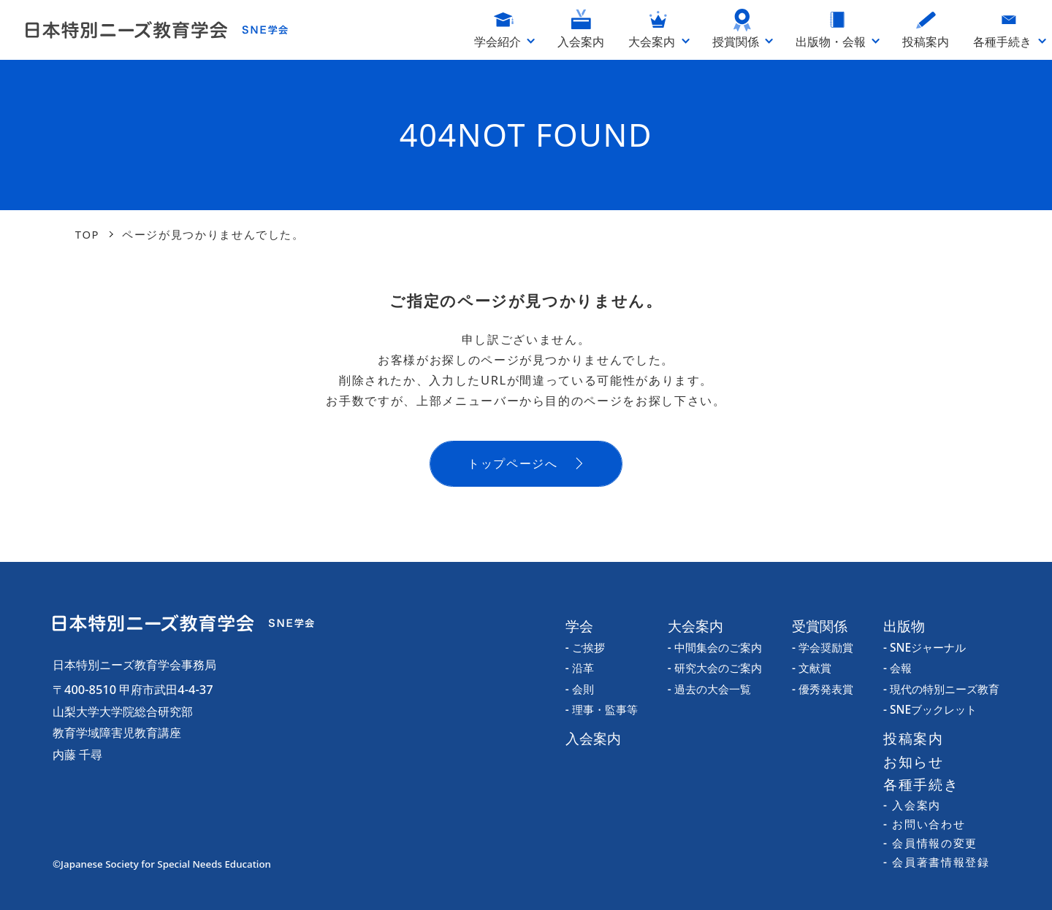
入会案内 (593, 738)
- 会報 (897, 668)
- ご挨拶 (585, 647)
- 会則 (579, 689)
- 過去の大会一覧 (709, 689)
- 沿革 (579, 668)
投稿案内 (913, 738)
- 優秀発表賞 (822, 689)
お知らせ (913, 761)
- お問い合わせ (924, 824)
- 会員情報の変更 (930, 843)
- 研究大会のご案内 (715, 668)
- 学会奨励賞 (822, 647)
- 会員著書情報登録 (936, 862)
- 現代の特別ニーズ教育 (941, 689)
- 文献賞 (811, 668)
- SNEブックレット (930, 709)
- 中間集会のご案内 (715, 647)
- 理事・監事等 (601, 709)
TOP (87, 234)
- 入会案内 (912, 805)
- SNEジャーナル (924, 647)
